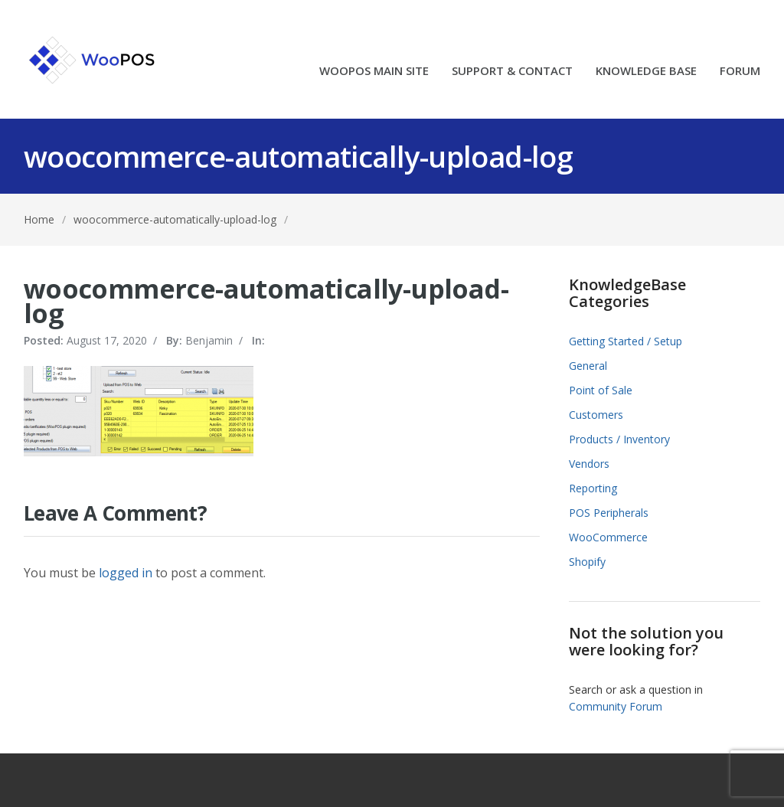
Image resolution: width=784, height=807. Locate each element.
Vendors (589, 463)
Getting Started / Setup (625, 341)
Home (39, 219)
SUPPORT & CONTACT (512, 71)
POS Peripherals (608, 512)
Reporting (593, 488)
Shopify (587, 561)
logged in (125, 572)
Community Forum (615, 706)
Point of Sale (600, 390)
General (588, 365)
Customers (596, 414)
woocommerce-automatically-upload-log (175, 219)
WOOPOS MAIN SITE (374, 71)
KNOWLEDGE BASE (646, 71)
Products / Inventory (619, 439)
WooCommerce (608, 537)
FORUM (740, 71)
